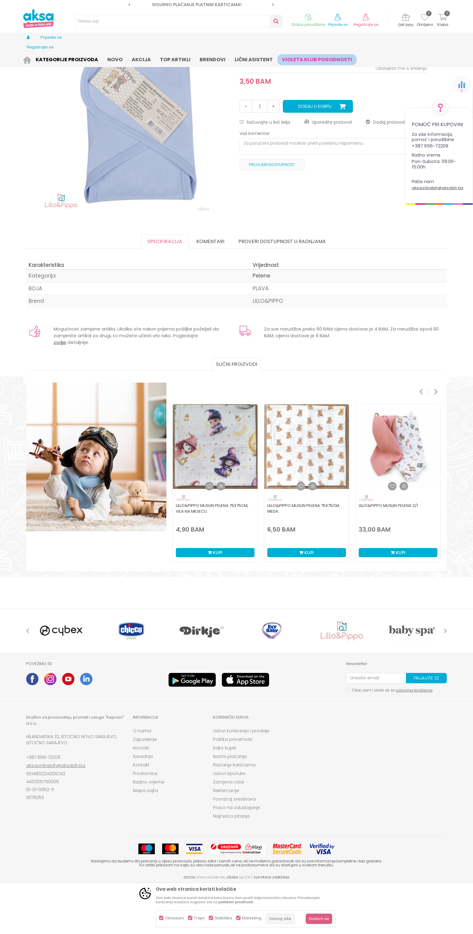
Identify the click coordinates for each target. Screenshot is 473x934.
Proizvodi (55, 58)
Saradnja (143, 804)
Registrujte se (366, 25)
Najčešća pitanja (231, 863)
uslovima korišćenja (414, 737)
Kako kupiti (224, 795)
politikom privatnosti (236, 902)
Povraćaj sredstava (234, 846)
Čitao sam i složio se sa (392, 737)
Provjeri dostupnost (272, 212)
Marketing (251, 918)
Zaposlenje (145, 787)
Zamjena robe (228, 829)
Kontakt (141, 812)
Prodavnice (145, 821)
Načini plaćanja (230, 804)
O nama (142, 778)
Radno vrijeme (148, 829)
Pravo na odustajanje (236, 855)
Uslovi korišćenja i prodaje (241, 778)
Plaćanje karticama (234, 812)
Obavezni (174, 918)
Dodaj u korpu (315, 153)
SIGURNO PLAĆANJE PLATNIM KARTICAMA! (200, 5)
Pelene (151, 58)
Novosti (141, 795)
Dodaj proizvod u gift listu (396, 169)
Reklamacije (226, 838)
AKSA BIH (34, 58)
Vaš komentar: (255, 181)
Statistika (223, 918)
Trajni (199, 918)
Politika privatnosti (232, 787)
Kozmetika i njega (85, 58)
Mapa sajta (145, 838)
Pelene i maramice (123, 58)
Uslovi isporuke (229, 821)
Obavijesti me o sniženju (401, 115)
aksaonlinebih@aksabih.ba (437, 187)
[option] (201, 4)
